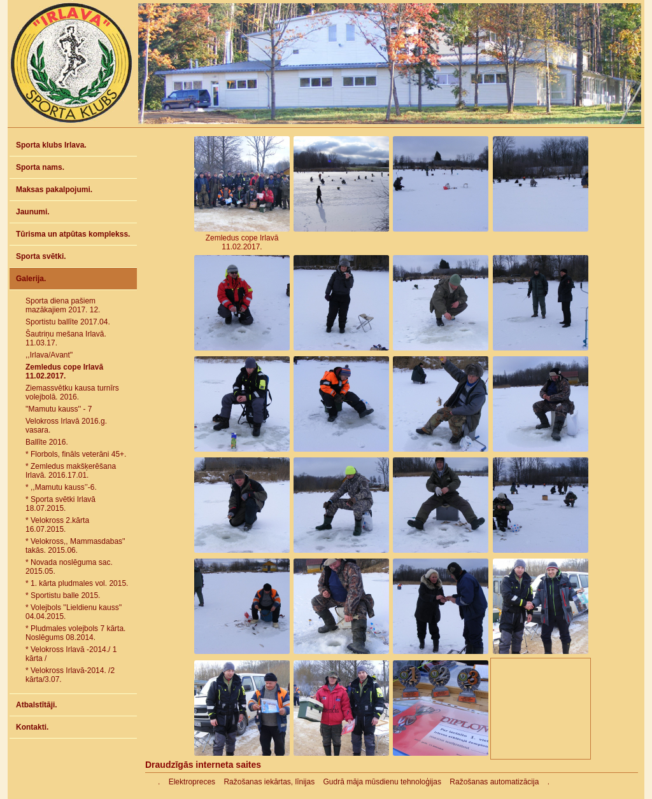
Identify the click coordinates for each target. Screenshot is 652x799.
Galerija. (31, 278)
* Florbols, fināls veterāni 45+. (75, 454)
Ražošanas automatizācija (494, 781)
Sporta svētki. (41, 256)
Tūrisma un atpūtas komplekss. (73, 234)
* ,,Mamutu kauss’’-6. (61, 487)
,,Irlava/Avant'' (49, 355)
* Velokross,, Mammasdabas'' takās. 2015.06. (75, 546)
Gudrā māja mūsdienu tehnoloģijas (382, 781)
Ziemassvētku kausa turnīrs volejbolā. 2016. (72, 392)
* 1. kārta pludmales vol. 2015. (76, 583)
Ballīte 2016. (46, 442)
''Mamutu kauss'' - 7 (58, 409)
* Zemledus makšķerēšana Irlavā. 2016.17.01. (70, 471)
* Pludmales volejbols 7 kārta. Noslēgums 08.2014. (75, 633)
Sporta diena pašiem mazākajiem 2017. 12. (62, 305)
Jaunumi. (33, 211)
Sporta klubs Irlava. (51, 145)
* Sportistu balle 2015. (62, 595)
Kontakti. (32, 727)
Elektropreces (192, 781)
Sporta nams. (40, 167)
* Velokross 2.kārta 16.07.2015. (57, 525)
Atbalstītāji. (36, 704)
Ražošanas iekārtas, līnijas (269, 781)
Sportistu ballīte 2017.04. (67, 321)
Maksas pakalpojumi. (54, 189)
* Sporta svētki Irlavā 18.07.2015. (60, 504)
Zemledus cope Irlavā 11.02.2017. (64, 371)
